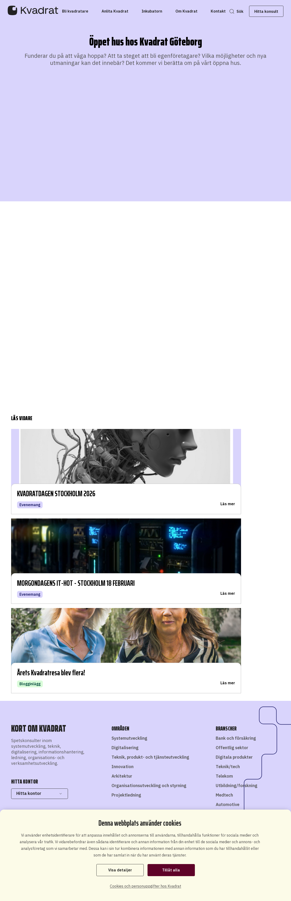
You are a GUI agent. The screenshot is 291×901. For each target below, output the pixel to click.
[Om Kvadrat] (194, 11)
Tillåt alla (171, 870)
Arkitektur (122, 597)
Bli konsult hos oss (143, 795)
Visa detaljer (120, 870)
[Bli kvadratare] (83, 11)
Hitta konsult (259, 11)
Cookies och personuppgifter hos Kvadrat (145, 886)
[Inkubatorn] (159, 11)
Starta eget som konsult (186, 798)
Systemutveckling (129, 559)
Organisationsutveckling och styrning (149, 606)
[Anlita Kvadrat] (122, 11)
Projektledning (126, 616)
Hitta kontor (39, 614)
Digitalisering (125, 568)
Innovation (123, 587)
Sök (232, 11)
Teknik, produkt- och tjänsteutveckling (150, 578)
